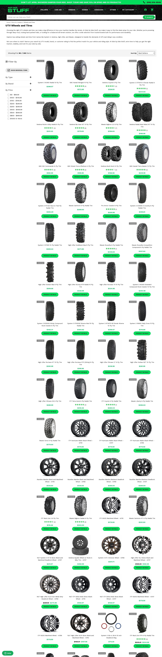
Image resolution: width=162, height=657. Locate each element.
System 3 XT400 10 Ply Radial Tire (50, 245)
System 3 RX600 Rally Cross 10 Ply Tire (142, 324)
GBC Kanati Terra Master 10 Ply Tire (142, 166)
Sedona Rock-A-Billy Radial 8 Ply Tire (50, 124)
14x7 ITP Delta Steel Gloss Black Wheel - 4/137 (111, 598)
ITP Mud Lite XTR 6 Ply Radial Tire (142, 635)
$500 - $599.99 (15, 113)
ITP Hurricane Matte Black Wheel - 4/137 (111, 442)
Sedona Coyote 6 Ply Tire (111, 82)
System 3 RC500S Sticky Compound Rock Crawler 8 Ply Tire (50, 324)
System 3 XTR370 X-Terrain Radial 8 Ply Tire (142, 84)
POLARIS (45, 10)
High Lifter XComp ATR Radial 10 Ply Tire (80, 286)
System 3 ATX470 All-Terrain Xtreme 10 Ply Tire (111, 324)
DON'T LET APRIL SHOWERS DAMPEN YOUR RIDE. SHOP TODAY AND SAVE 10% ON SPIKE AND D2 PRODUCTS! (71, 2)
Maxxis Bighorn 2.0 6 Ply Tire (111, 124)
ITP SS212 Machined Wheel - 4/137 (142, 596)
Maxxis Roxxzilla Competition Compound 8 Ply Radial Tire (142, 246)
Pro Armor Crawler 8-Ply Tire (111, 205)
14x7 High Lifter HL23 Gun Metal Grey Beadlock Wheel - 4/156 (50, 598)
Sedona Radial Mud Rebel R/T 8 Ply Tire (142, 125)
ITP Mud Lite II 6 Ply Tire (50, 518)
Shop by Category (17, 22)
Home (8, 22)
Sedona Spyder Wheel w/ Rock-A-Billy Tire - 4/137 (81, 559)
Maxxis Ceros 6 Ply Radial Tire (49, 440)
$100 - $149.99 (15, 98)
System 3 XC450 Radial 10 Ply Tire (50, 82)
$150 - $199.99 (14, 101)
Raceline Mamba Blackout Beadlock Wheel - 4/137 (142, 481)
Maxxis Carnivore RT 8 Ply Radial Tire (142, 518)
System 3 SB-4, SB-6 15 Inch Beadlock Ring (111, 637)
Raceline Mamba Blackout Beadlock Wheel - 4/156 (111, 481)
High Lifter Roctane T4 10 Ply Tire (111, 284)
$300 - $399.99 (15, 107)
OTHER (114, 10)
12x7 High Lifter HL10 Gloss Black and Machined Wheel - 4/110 (80, 637)
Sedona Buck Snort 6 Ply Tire (111, 166)
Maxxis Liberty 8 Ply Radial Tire (142, 401)
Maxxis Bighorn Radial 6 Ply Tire (80, 518)
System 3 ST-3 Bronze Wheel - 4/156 (111, 558)
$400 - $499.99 (15, 110)
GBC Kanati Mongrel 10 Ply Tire (81, 82)
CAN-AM (59, 10)
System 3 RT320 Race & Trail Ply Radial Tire (49, 207)
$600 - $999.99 (15, 116)
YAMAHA (73, 10)
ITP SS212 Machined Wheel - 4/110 (111, 518)
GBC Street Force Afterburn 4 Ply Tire (80, 166)
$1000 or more (15, 119)
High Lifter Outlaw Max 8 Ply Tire (49, 284)
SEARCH (149, 17)
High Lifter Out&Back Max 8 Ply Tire (80, 245)
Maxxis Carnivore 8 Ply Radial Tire (80, 205)
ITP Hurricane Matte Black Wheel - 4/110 (80, 442)
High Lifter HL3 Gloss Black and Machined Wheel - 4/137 (142, 559)
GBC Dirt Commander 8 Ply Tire (50, 166)
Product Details (50, 95)
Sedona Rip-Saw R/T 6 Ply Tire (81, 124)
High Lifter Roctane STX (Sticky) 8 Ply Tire (80, 363)
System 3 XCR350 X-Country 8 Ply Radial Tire (142, 207)
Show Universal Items (17, 70)
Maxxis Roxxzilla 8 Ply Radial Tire (111, 245)
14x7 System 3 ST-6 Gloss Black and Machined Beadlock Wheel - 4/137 (50, 559)
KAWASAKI (100, 10)
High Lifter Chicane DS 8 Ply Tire (49, 401)
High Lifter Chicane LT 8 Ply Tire (111, 362)
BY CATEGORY (129, 10)
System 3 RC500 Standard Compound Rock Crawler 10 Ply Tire (142, 286)
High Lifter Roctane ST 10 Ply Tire (50, 362)
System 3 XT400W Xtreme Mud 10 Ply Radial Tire (80, 324)
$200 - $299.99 (15, 104)
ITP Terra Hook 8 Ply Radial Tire (80, 401)
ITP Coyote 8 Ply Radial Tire (111, 401)
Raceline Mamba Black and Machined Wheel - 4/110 (50, 481)
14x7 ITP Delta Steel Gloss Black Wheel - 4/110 (80, 598)
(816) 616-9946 (152, 2)
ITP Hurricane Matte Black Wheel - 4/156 (142, 442)
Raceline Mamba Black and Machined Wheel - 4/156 (81, 481)
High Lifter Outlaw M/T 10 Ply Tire (142, 362)
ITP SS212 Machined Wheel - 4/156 (50, 635)
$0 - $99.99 (13, 95)
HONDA (86, 10)
